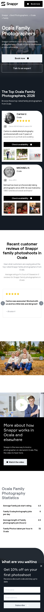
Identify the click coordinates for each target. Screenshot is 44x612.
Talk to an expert (22, 68)
